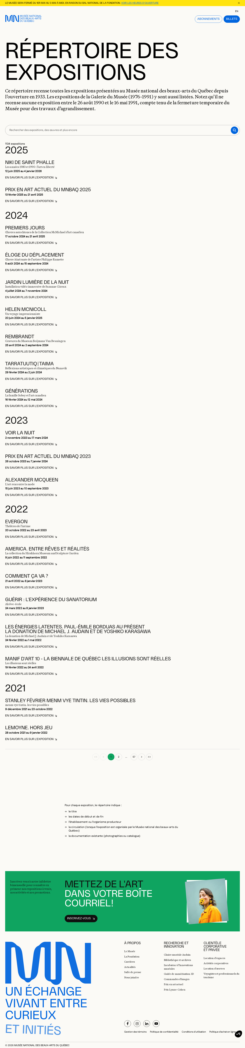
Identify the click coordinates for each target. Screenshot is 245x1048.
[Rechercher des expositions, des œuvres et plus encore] (122, 126)
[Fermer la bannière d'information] (239, 3)
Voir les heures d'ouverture (140, 3)
